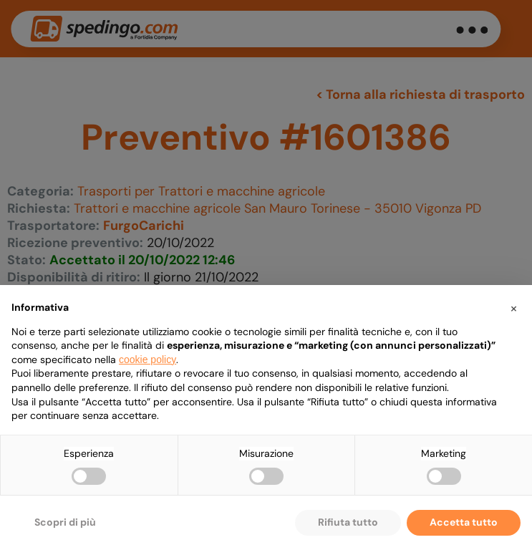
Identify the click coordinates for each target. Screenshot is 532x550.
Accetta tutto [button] (464, 522)
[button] (513, 307)
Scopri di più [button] (65, 522)
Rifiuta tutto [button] (348, 522)
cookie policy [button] (147, 359)
